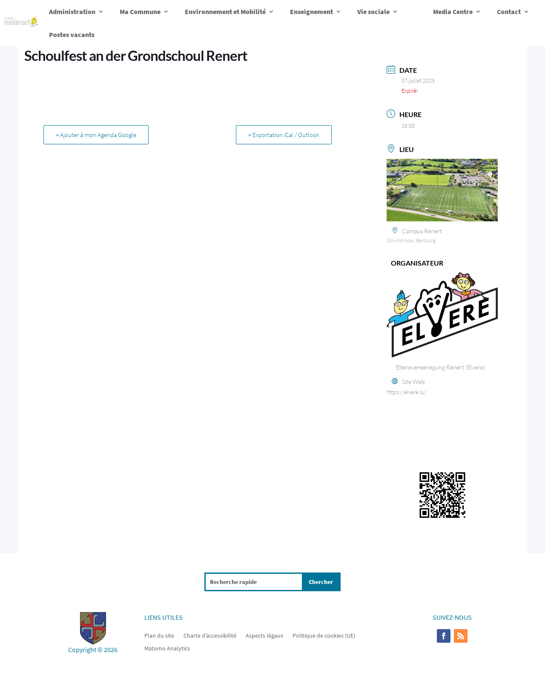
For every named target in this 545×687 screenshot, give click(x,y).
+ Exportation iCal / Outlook (283, 135)
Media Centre (453, 11)
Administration (72, 11)
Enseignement (311, 11)
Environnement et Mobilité (225, 11)
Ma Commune (140, 11)
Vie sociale (373, 11)
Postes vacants (72, 34)
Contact (509, 11)
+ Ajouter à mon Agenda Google (96, 135)
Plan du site (159, 635)
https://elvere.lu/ (406, 392)
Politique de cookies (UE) (324, 635)
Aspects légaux (264, 635)
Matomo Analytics (167, 647)
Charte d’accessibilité (210, 635)
